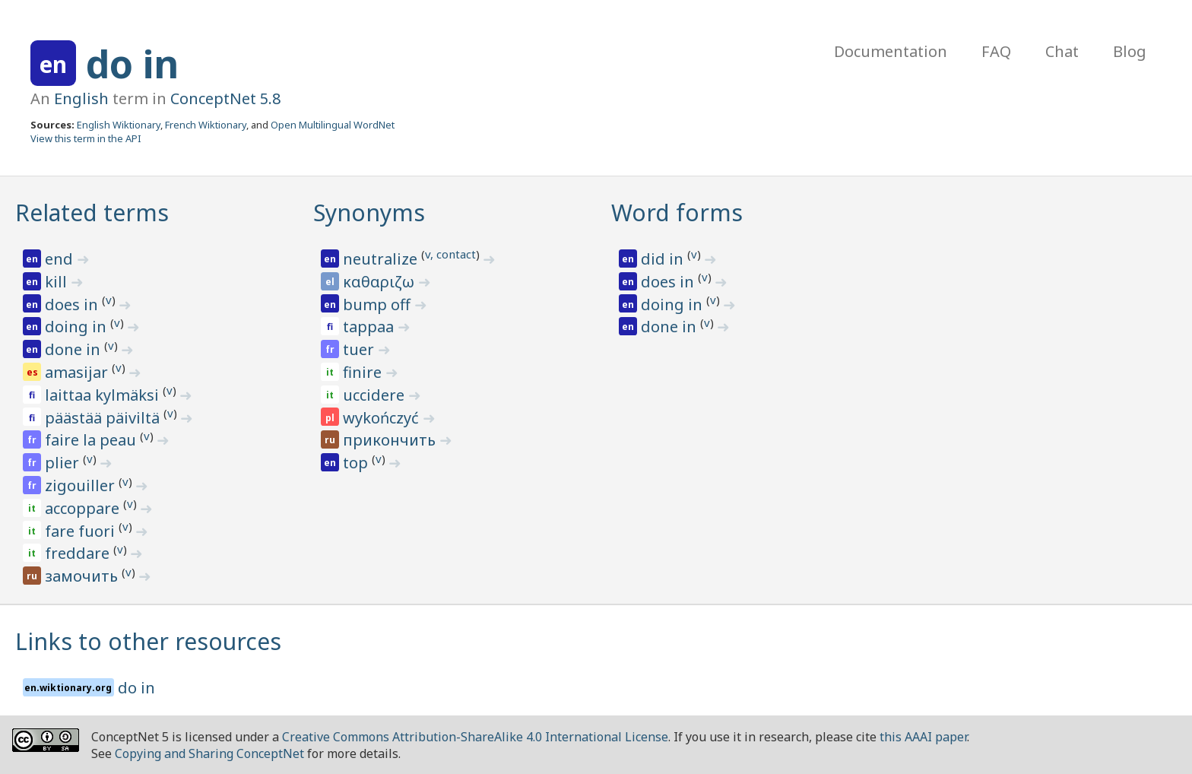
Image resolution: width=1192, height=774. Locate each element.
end (61, 259)
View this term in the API (85, 138)
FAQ (996, 51)
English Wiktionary (118, 125)
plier (64, 462)
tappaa (370, 326)
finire (364, 372)
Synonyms (369, 212)
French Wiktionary (205, 125)
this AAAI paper (923, 736)
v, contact (450, 254)
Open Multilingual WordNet (333, 125)
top (357, 462)
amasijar (78, 372)
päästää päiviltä (104, 418)
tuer (360, 349)
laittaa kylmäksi (104, 395)
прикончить (391, 440)
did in (664, 259)
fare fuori (82, 531)
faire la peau (92, 440)
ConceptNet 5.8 (225, 98)
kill (58, 281)
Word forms (677, 212)
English (81, 98)
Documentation (890, 51)
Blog (1129, 51)
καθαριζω (380, 281)
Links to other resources (148, 641)
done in (74, 349)
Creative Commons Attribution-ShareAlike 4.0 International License (475, 736)
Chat (1062, 51)
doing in (77, 326)
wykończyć (383, 418)
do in (132, 64)
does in (73, 304)
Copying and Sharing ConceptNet (209, 753)
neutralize (382, 259)
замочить (83, 576)
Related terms (92, 212)
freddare (79, 553)
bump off (378, 304)
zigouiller (82, 485)
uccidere (375, 395)
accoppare (84, 508)
